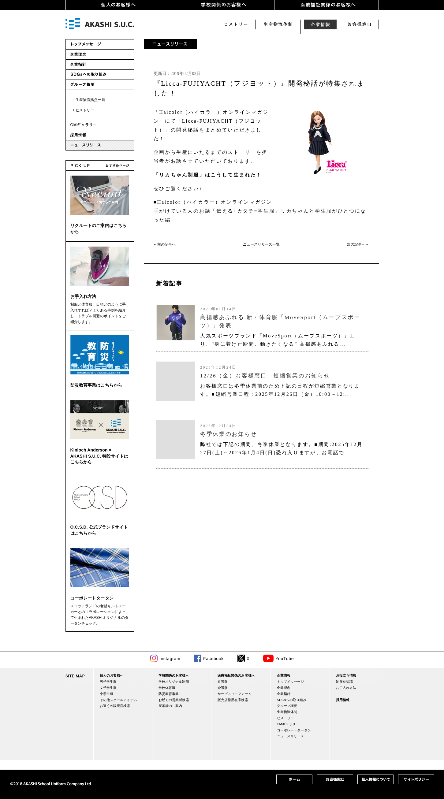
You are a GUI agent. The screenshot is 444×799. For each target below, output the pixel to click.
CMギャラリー (288, 724)
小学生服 (107, 694)
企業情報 (320, 24)
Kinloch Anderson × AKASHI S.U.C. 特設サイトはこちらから (99, 456)
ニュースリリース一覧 (261, 244)
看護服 (223, 681)
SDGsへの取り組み (292, 700)
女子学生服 (108, 687)
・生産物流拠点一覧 (88, 100)
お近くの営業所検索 (174, 700)
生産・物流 (277, 24)
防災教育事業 (169, 694)
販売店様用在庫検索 (233, 700)
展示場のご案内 (170, 706)
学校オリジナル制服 (174, 681)
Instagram (170, 658)
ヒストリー (235, 24)
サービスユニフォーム (235, 694)
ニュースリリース (290, 736)
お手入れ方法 (83, 296)
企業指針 (284, 694)
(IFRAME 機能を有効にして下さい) (261, 372)
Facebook (213, 658)
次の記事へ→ (358, 244)
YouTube (284, 658)
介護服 (223, 687)
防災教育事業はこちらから (96, 385)
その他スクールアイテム (118, 700)
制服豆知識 (344, 681)
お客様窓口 (359, 24)
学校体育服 (167, 687)
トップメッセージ (290, 681)
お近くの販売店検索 (115, 706)
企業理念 (284, 687)
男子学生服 (108, 681)
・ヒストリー (83, 110)
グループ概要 (287, 706)
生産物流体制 (287, 712)
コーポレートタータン (92, 598)
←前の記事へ (165, 244)
